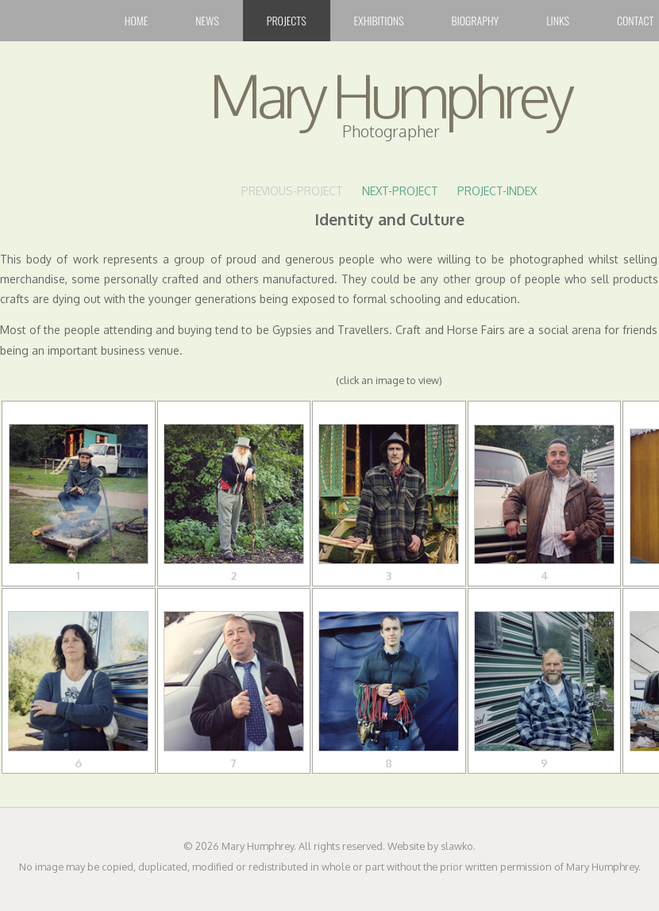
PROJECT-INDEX (497, 191)
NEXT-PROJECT (400, 191)
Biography (475, 20)
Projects (286, 20)
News (206, 20)
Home (136, 20)
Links (557, 20)
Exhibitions (379, 20)
